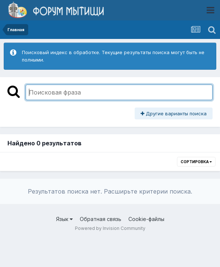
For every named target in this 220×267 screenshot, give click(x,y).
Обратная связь (100, 219)
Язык (64, 219)
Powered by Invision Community (110, 228)
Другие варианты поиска (174, 113)
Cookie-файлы (146, 219)
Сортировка (196, 161)
